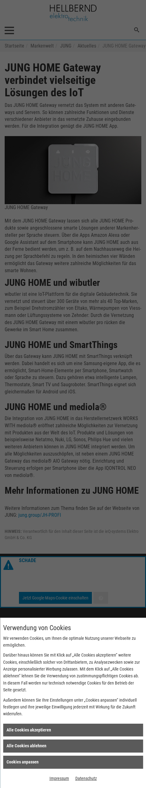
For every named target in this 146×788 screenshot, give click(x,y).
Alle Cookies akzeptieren (29, 729)
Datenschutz (86, 778)
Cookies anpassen (23, 761)
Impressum (59, 778)
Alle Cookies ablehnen (26, 745)
